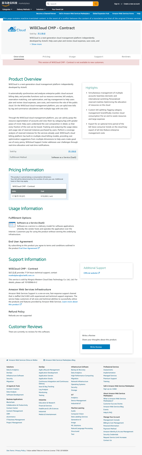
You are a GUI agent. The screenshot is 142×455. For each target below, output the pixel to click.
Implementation (109, 373)
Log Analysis (43, 389)
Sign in (116, 4)
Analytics (74, 398)
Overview (19, 56)
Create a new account (132, 4)
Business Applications (14, 399)
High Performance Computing (82, 376)
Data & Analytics (13, 370)
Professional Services (111, 367)
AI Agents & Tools (13, 386)
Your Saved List (57, 9)
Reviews (126, 56)
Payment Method (109, 429)
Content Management (15, 411)
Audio (73, 411)
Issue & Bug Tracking (46, 386)
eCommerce (11, 417)
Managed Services (110, 376)
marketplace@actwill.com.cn (21, 275)
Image (73, 422)
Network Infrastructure (79, 381)
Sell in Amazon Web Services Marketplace (74, 13)
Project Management (14, 422)
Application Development (48, 373)
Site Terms (10, 450)
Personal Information (111, 426)
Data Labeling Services (79, 417)
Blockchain (11, 402)
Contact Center (12, 408)
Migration (10, 381)
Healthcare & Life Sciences (48, 408)
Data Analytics (76, 373)
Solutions (10, 367)
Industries (42, 400)
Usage (72, 56)
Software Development (15, 395)
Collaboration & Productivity (17, 405)
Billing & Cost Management (113, 423)
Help (138, 13)
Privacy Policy (21, 450)
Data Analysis (11, 392)
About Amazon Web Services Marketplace (114, 394)
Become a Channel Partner (46, 13)
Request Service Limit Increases (114, 437)
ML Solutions (76, 425)
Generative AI (76, 420)
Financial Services (45, 406)
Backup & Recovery (78, 370)
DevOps (9, 373)
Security (10, 378)
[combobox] (69, 4)
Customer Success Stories (112, 404)
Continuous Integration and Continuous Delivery (53, 382)
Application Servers (46, 376)
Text (72, 434)
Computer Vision (77, 414)
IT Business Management (16, 420)
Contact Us (107, 440)
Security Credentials (110, 434)
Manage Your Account (111, 417)
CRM (8, 414)
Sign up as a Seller (110, 389)
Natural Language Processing (82, 428)
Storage (74, 390)
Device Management (78, 400)
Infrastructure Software (15, 376)
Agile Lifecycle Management (49, 370)
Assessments (108, 370)
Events (105, 409)
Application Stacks (46, 378)
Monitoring (43, 392)
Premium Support (110, 378)
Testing (41, 395)
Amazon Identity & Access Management (118, 431)
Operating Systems (78, 384)
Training (106, 381)
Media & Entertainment (47, 414)
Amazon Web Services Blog (113, 407)
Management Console (111, 420)
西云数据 (41, 33)
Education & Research (47, 403)
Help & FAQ (107, 412)
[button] (7, 9)
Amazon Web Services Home (123, 13)
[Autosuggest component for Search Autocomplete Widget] (95, 4)
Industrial (42, 411)
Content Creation (13, 389)
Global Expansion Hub (101, 13)
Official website (90, 273)
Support (98, 56)
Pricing (46, 56)
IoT (72, 395)
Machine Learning (77, 408)
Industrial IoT (76, 403)
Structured (75, 431)
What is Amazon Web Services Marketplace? (114, 400)
